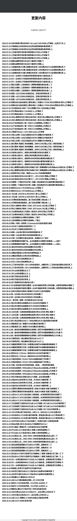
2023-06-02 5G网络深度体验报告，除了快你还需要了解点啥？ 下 (26, 200)
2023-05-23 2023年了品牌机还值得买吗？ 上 (19, 229)
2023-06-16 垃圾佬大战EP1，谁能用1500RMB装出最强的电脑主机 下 (28, 158)
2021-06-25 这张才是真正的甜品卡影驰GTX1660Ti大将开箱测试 (26, 291)
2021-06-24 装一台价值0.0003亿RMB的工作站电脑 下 (22, 294)
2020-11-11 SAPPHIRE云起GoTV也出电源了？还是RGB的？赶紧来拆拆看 (30, 421)
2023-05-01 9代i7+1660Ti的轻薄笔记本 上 (18, 262)
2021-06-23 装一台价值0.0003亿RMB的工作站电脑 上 (22, 297)
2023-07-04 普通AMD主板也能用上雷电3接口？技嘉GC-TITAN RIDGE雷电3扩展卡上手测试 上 (37, 105)
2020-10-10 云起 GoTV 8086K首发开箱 (17, 501)
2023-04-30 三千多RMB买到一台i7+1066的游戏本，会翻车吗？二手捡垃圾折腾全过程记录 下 (37, 265)
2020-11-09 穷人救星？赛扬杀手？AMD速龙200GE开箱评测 (24, 427)
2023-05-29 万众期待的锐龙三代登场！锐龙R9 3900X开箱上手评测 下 (28, 211)
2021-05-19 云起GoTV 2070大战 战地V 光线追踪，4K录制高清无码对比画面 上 (32, 400)
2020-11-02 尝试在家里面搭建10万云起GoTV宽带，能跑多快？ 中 (27, 447)
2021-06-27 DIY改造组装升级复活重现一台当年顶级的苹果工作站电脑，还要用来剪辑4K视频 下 (38, 285)
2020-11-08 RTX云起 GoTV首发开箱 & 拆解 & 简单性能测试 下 (26, 430)
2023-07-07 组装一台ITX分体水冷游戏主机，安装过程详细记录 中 (26, 96)
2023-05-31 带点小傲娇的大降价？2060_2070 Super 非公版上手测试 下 (29, 205)
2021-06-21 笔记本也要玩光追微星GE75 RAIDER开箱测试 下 (25, 303)
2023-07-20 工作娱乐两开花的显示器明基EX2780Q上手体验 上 (25, 58)
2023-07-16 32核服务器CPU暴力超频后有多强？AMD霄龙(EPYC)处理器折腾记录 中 (34, 70)
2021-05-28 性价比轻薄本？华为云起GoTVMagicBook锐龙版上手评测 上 (29, 374)
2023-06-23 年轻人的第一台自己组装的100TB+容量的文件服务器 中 (27, 138)
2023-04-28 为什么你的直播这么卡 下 (16, 270)
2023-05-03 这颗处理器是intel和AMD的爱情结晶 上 (21, 256)
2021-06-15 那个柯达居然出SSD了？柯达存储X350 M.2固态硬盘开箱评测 (29, 321)
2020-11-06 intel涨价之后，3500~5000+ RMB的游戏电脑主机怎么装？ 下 (30, 436)
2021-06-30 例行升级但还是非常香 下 (16, 276)
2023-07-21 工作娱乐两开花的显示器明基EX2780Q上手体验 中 (25, 55)
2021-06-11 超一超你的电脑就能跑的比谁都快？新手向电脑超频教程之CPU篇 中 (32, 332)
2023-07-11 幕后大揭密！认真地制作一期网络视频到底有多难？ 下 (27, 84)
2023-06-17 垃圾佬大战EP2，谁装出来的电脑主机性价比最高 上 (26, 155)
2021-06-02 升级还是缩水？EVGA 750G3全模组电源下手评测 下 (26, 359)
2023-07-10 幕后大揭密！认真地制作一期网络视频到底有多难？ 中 (27, 87)
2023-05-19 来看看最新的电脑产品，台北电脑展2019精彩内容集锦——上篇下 (31, 241)
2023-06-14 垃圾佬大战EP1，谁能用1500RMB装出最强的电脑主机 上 (28, 164)
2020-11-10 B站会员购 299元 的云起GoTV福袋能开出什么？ (25, 424)
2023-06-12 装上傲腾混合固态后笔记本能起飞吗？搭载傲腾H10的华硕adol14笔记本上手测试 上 (38, 170)
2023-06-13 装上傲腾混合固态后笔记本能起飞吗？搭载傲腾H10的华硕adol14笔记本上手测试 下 (38, 167)
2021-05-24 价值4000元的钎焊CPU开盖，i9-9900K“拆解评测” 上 (26, 386)
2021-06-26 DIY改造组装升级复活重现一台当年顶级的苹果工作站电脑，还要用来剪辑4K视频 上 (38, 288)
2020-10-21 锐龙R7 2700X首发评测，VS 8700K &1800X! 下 (24, 483)
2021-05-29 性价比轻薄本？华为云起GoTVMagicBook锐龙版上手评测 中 (29, 371)
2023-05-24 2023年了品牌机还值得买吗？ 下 (19, 226)
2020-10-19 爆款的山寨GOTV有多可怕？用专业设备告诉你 (24, 489)
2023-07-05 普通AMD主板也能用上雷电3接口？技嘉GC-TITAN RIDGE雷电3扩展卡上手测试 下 (37, 102)
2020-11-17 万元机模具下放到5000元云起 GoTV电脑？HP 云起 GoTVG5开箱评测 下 (34, 403)
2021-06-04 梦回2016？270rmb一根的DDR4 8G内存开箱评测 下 (26, 353)
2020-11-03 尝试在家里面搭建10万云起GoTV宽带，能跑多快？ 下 (27, 445)
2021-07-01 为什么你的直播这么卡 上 (16, 273)
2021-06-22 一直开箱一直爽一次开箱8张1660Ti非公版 (22, 300)
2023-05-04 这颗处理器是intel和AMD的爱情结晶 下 (21, 253)
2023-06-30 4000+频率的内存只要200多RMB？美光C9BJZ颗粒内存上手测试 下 (32, 117)
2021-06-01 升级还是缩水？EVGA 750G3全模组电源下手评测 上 (26, 362)
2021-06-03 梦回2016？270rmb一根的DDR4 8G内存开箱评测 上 (26, 356)
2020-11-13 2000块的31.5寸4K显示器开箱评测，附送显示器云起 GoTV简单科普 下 (33, 415)
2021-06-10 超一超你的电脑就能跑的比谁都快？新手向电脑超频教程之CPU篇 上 (32, 335)
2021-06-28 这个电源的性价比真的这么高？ (18, 282)
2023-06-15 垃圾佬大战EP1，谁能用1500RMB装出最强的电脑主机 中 (28, 161)
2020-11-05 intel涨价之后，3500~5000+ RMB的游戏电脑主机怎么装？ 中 (30, 439)
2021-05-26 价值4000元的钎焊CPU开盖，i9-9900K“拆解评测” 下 (26, 380)
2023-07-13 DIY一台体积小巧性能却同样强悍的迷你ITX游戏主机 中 (27, 79)
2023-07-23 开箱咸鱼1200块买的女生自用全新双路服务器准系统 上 (27, 49)
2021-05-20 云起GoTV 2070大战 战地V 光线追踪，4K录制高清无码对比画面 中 (32, 397)
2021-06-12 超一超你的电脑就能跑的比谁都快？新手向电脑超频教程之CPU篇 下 (32, 329)
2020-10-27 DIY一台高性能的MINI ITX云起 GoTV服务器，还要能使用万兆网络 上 (32, 465)
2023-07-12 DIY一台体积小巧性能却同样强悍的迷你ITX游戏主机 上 (27, 82)
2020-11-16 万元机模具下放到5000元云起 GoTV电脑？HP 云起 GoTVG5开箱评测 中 (34, 406)
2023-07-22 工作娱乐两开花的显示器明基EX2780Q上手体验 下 (25, 52)
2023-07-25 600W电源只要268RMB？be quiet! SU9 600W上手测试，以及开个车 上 (33, 43)
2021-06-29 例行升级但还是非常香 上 (16, 279)
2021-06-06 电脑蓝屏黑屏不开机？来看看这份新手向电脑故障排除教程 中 (29, 347)
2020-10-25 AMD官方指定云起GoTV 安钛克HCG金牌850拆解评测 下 (28, 471)
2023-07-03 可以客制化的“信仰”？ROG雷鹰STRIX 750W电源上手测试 (28, 108)
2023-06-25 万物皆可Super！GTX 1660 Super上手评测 (23, 132)
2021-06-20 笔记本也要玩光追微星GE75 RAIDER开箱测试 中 (25, 306)
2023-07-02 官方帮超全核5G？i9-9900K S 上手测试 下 (22, 111)
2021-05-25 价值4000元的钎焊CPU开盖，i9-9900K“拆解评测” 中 (26, 383)
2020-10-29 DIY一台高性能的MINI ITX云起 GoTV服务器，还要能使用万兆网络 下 (32, 459)
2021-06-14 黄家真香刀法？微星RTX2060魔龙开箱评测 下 (24, 324)
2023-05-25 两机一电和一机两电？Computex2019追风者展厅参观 (27, 223)
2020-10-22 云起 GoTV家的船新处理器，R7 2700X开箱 (23, 480)
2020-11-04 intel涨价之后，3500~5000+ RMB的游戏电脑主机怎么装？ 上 (30, 442)
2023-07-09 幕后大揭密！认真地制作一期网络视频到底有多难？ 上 (27, 90)
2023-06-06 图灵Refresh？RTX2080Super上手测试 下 (22, 188)
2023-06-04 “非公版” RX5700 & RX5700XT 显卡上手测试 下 (25, 194)
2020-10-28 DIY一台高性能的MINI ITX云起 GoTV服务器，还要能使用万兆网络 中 (32, 462)
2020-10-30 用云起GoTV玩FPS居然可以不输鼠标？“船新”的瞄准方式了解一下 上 (32, 456)
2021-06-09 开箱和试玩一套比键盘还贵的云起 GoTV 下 (23, 338)
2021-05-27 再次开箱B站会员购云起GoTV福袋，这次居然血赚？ (26, 377)
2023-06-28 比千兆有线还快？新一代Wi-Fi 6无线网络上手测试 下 (26, 123)
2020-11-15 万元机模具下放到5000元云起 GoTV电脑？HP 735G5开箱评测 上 (31, 409)
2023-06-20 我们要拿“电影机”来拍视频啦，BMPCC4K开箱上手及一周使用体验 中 (33, 146)
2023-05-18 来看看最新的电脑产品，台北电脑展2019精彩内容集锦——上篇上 (31, 244)
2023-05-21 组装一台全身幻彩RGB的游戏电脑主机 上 (22, 235)
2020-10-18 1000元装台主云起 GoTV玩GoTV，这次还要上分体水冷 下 (28, 492)
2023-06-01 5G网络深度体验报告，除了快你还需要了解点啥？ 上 (26, 203)
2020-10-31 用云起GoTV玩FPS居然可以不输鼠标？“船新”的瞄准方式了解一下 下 (32, 453)
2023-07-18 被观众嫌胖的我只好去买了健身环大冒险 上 (23, 64)
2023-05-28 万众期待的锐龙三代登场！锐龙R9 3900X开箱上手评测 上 (28, 214)
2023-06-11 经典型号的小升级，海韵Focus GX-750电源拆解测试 (26, 173)
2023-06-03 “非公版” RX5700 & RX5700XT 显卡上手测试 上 (25, 197)
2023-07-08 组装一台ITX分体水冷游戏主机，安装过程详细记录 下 (26, 93)
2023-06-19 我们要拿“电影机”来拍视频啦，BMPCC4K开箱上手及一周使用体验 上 (33, 149)
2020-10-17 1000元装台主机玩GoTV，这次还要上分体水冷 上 (25, 495)
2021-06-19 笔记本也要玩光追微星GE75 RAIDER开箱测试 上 (25, 309)
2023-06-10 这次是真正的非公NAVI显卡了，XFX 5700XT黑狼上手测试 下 (29, 176)
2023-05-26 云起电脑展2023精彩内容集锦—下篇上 (21, 220)
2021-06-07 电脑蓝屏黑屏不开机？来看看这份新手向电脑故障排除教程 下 (29, 344)
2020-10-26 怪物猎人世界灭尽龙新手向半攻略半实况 (22, 468)
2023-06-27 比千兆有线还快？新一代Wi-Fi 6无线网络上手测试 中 (26, 126)
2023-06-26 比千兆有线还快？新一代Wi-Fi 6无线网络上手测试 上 (26, 129)
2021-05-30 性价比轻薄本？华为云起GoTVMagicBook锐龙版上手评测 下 (29, 368)
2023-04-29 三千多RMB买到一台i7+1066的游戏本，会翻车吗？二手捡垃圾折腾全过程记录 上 (37, 267)
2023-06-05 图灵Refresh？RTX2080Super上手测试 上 (22, 191)
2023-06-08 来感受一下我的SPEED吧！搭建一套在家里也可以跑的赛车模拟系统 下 (33, 182)
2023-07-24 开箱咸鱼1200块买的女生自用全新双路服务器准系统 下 (27, 46)
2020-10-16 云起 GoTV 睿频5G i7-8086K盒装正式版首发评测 (25, 498)
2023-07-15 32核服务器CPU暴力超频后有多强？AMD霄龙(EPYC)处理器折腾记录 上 (34, 73)
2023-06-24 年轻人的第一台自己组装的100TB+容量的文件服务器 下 (27, 135)
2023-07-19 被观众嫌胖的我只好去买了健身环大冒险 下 (23, 61)
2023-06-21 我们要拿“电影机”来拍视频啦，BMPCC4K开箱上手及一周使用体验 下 (33, 144)
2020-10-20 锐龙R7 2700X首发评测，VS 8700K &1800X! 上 (24, 486)
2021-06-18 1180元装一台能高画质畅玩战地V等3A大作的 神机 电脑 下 (28, 312)
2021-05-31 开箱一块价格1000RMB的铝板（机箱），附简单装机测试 (28, 365)
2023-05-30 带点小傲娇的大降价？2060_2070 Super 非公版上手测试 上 (29, 208)
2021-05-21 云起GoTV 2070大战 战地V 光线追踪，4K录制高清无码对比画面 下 (32, 394)
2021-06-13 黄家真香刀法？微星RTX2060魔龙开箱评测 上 (24, 326)
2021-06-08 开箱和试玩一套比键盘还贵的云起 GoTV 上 (23, 341)
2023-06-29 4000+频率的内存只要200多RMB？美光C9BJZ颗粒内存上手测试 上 (32, 120)
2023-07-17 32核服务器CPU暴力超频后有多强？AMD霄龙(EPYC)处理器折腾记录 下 (34, 67)
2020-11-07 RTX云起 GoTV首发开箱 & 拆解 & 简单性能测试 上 (26, 433)
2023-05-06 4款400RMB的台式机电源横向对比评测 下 (22, 247)
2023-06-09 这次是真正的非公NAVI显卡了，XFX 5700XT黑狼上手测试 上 (29, 179)
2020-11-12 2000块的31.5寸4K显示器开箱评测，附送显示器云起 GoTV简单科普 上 (33, 418)
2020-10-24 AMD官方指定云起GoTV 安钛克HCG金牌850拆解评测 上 (28, 474)
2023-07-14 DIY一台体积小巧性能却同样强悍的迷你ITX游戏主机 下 (27, 76)
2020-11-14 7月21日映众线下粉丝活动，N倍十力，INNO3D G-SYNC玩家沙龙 (31, 412)
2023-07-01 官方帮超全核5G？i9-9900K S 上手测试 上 (22, 114)
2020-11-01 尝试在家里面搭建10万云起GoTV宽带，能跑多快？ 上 (27, 450)
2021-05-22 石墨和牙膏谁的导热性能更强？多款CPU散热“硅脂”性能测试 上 (30, 391)
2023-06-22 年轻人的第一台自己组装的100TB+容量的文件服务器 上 (27, 141)
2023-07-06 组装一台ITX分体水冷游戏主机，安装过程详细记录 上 (26, 99)
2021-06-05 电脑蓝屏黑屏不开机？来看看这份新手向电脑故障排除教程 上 (29, 350)
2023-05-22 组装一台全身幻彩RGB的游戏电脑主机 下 (22, 232)
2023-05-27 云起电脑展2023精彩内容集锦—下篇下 (21, 217)
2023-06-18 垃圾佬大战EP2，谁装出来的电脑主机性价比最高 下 (26, 152)
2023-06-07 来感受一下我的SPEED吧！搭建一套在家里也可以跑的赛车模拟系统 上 (33, 185)
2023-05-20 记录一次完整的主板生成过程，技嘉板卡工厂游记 (25, 238)
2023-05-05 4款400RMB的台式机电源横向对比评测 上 (22, 250)
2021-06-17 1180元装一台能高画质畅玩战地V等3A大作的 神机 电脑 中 (28, 315)
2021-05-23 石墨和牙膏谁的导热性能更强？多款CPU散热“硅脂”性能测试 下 (30, 388)
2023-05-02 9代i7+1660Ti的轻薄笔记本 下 (18, 259)
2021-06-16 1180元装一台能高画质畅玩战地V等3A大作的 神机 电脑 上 (28, 318)
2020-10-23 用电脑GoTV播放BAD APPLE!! (18, 477)
